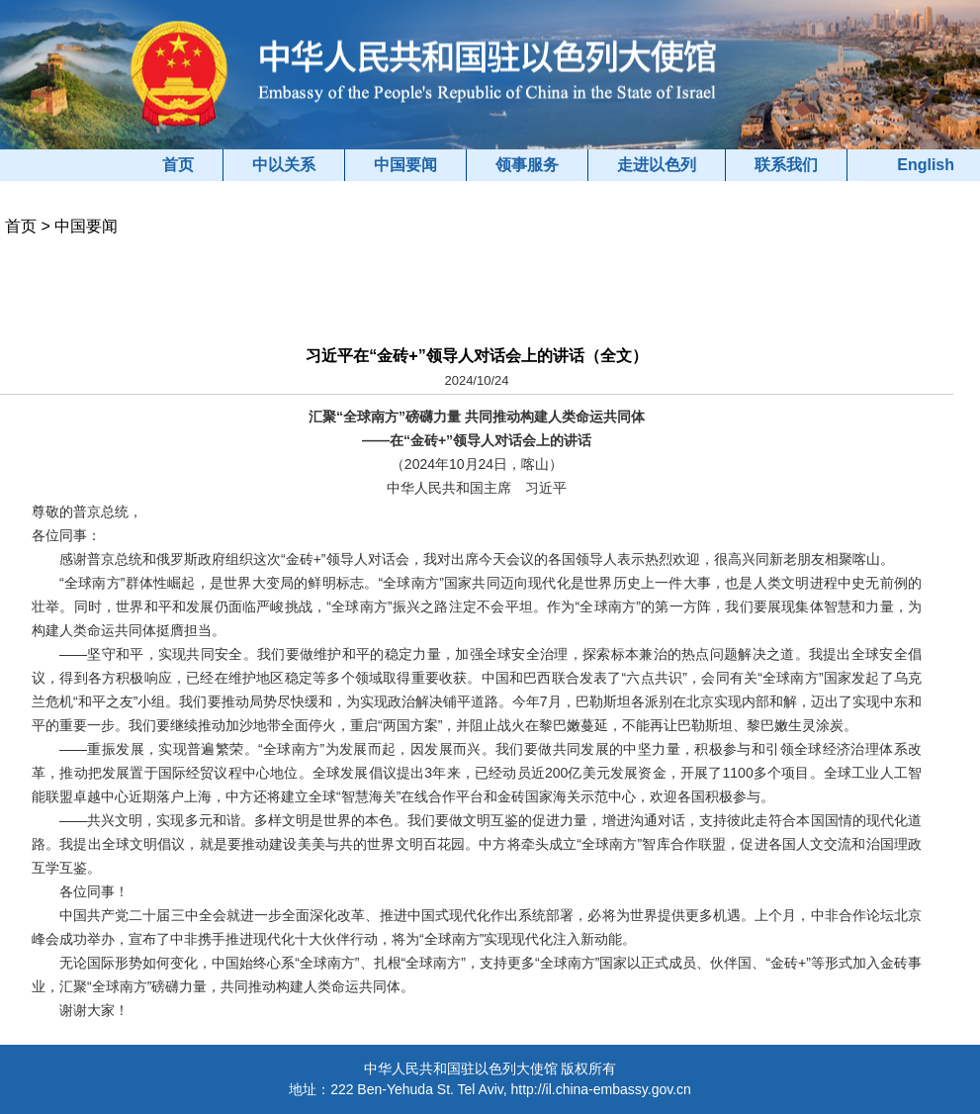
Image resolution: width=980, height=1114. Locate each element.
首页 (178, 164)
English (925, 164)
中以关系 (283, 164)
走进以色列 (656, 164)
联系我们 (786, 164)
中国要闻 (405, 164)
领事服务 (527, 164)
